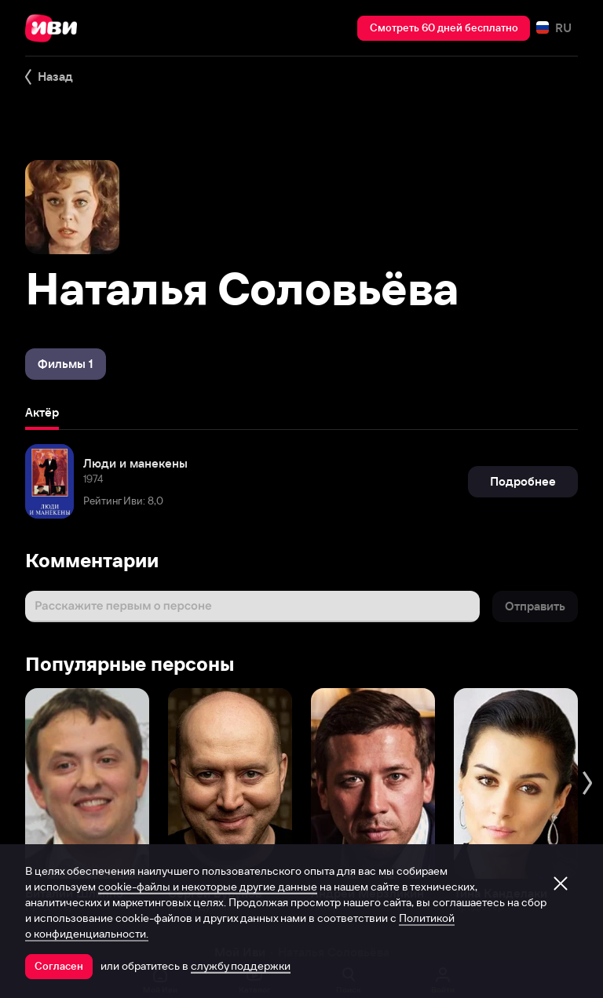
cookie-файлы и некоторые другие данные (207, 886)
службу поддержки (241, 966)
